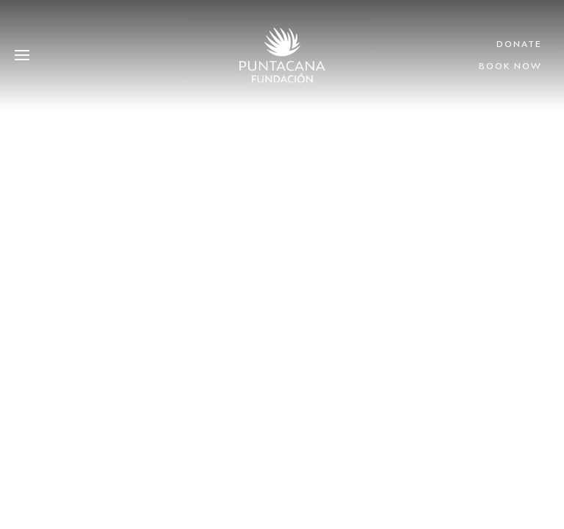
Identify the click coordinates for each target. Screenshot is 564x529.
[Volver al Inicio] (282, 55)
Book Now (510, 66)
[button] (22, 55)
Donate (519, 43)
